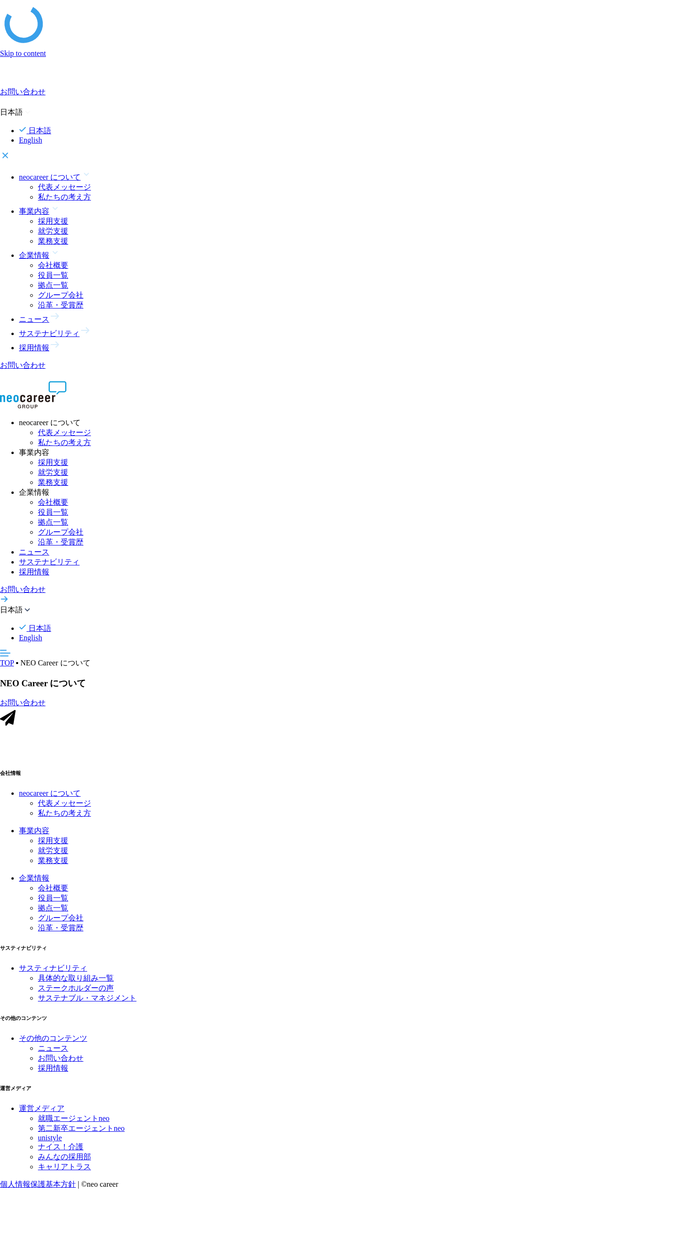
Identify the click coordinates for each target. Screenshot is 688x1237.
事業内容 (34, 832)
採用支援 (53, 221)
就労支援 (53, 231)
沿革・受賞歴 (60, 305)
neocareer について (50, 795)
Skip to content (23, 53)
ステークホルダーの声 (76, 989)
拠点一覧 (53, 285)
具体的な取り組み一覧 (76, 979)
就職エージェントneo (73, 1120)
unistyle (50, 1139)
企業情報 (34, 879)
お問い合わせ (60, 1059)
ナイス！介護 (60, 1148)
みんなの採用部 (64, 1158)
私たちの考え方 (64, 197)
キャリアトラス (64, 1168)
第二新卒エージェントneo (81, 1130)
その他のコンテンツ (53, 1040)
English (30, 140)
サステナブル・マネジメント (87, 999)
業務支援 (53, 241)
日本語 (35, 131)
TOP (7, 663)
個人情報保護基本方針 (38, 1186)
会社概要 (53, 265)
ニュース (34, 552)
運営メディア (41, 1110)
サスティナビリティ (53, 969)
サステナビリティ (49, 562)
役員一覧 (53, 275)
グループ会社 (60, 295)
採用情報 (34, 572)
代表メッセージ (64, 187)
